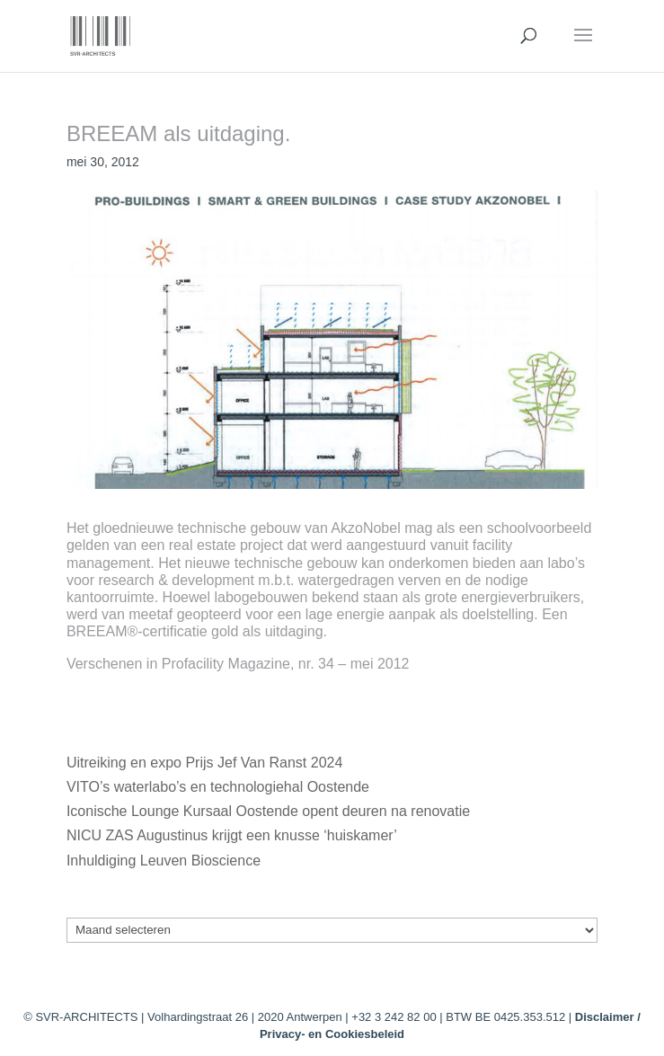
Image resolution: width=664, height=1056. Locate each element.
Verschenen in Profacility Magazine (178, 663)
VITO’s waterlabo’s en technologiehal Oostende (217, 786)
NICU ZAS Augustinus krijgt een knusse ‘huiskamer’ (231, 835)
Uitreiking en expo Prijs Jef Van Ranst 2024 (204, 762)
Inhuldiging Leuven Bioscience (163, 860)
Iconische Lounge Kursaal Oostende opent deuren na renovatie (268, 811)
